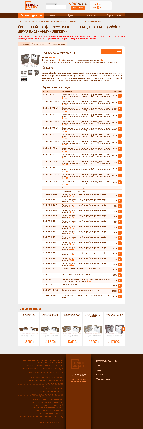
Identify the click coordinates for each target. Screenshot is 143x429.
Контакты (91, 15)
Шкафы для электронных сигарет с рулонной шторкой (48, 408)
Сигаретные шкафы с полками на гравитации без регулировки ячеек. (44, 365)
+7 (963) (84, 4)
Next (123, 329)
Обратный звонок (85, 9)
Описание (26, 44)
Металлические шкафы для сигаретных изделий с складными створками (43, 360)
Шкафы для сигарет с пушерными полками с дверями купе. (47, 378)
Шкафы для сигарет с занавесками (53, 389)
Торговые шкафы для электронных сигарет (51, 413)
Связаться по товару (111, 52)
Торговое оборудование (31, 15)
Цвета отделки (41, 44)
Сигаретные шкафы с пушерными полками (51, 375)
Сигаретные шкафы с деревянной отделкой (51, 391)
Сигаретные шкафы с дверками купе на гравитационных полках (45, 380)
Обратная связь (114, 15)
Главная (20, 21)
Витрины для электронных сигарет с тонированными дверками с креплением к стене (41, 417)
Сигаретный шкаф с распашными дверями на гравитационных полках (44, 386)
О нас (52, 15)
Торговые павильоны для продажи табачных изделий (48, 405)
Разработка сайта (75, 381)
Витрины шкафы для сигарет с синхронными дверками (48, 397)
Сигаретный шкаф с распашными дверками (51, 383)
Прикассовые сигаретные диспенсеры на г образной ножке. (47, 402)
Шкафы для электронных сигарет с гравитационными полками (45, 420)
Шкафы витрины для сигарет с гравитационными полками (47, 400)
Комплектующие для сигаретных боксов (51, 423)
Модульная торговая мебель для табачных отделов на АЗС (46, 394)
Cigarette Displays (31, 6)
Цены (70, 15)
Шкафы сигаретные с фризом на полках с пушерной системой (46, 372)
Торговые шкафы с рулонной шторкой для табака (49, 410)
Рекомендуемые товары (59, 44)
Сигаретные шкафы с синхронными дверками (36, 21)
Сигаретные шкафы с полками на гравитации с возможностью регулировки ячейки (42, 369)
